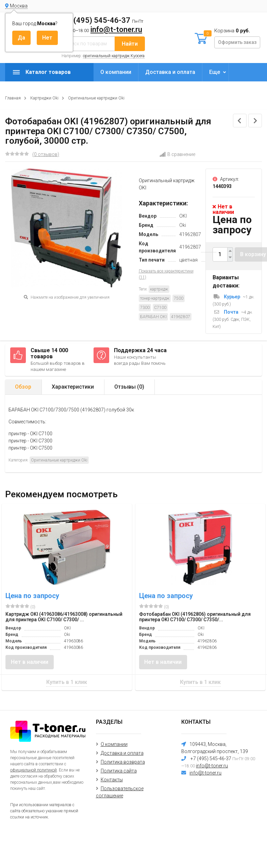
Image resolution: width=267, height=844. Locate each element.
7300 (145, 307)
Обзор (23, 387)
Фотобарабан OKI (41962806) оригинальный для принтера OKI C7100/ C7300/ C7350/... (195, 616)
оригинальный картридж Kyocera (114, 55)
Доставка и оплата (170, 72)
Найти (130, 44)
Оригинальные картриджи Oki (96, 98)
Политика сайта (119, 770)
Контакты (112, 779)
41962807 (180, 316)
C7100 (160, 307)
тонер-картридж (154, 298)
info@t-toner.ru (116, 29)
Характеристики (73, 387)
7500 (178, 298)
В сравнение (177, 154)
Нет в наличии (29, 662)
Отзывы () (129, 387)
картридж (159, 289)
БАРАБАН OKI (153, 316)
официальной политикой (33, 770)
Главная (13, 98)
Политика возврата (123, 762)
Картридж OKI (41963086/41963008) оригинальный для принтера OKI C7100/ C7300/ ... (63, 616)
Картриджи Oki (44, 98)
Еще (214, 72)
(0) (20, 606)
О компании (115, 72)
